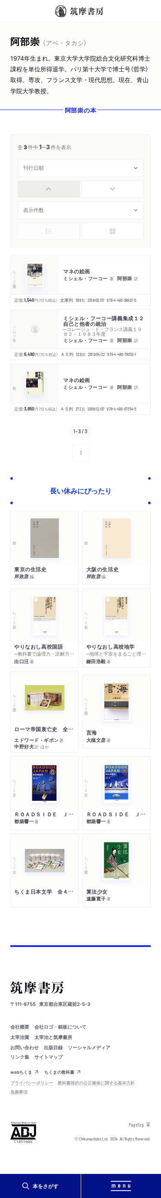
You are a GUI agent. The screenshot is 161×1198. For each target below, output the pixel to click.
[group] (80, 189)
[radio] (49, 189)
